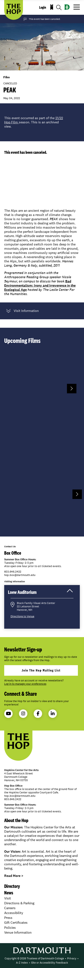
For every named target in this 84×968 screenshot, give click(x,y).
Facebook (38, 713)
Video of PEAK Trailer (42, 183)
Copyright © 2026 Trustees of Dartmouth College (34, 958)
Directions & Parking (19, 903)
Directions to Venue (22, 616)
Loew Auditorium (40, 593)
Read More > (13, 876)
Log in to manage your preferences (25, 684)
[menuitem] (34, 958)
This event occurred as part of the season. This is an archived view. (33, 122)
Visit (7, 898)
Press (8, 917)
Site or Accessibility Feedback (49, 962)
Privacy (71, 958)
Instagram (23, 713)
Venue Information (18, 932)
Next (71, 388)
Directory (12, 886)
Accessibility (13, 913)
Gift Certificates (16, 922)
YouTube (8, 713)
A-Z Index (22, 962)
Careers (10, 908)
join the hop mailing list (41, 670)
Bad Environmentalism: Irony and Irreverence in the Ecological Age (40, 285)
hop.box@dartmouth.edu (19, 575)
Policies (10, 927)
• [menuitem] (65, 958)
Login (42, 7)
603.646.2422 (12, 571)
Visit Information (22, 311)
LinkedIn (53, 713)
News (8, 892)
